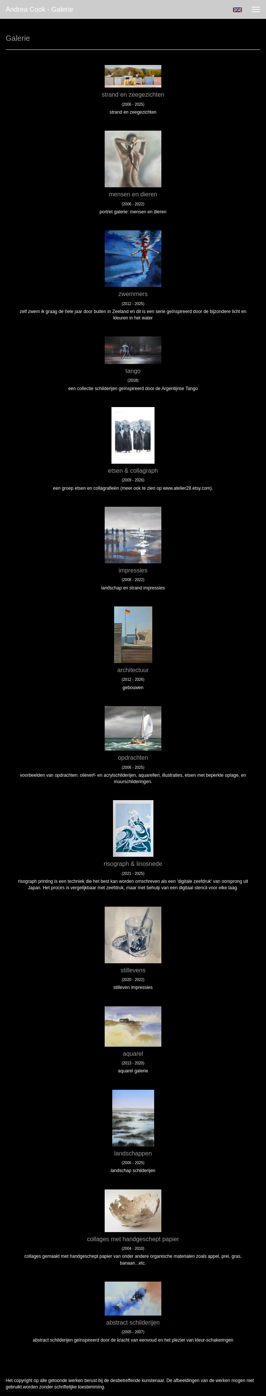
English (237, 10)
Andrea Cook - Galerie (39, 9)
